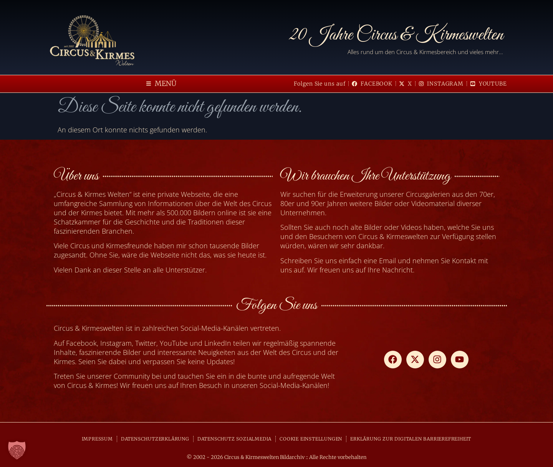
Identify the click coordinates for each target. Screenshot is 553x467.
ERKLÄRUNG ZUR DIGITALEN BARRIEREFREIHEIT (410, 439)
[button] (161, 84)
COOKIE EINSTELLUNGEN (311, 439)
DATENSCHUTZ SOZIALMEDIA (234, 439)
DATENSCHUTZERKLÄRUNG (155, 439)
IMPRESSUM (97, 439)
